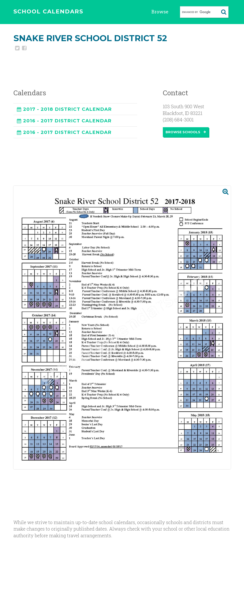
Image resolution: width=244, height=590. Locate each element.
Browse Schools (186, 132)
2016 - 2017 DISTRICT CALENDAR (67, 121)
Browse (159, 12)
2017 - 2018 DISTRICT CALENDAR (67, 109)
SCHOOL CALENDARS (48, 11)
